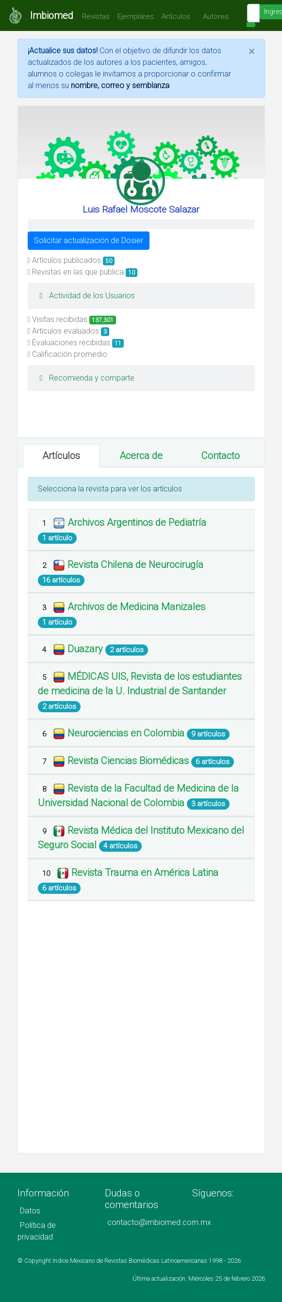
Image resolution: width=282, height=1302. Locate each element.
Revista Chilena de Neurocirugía (135, 564)
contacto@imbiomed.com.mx (159, 1222)
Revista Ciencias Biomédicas (129, 760)
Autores (213, 16)
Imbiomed (51, 15)
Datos (30, 1210)
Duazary (86, 649)
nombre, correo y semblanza (120, 85)
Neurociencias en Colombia (127, 733)
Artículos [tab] (61, 455)
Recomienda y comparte (85, 377)
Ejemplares (135, 16)
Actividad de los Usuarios (85, 295)
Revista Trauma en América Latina (144, 872)
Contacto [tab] (220, 455)
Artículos (176, 16)
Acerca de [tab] (141, 455)
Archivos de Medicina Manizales (136, 607)
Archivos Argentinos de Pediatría (136, 522)
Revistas (93, 16)
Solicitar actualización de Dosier (88, 240)
